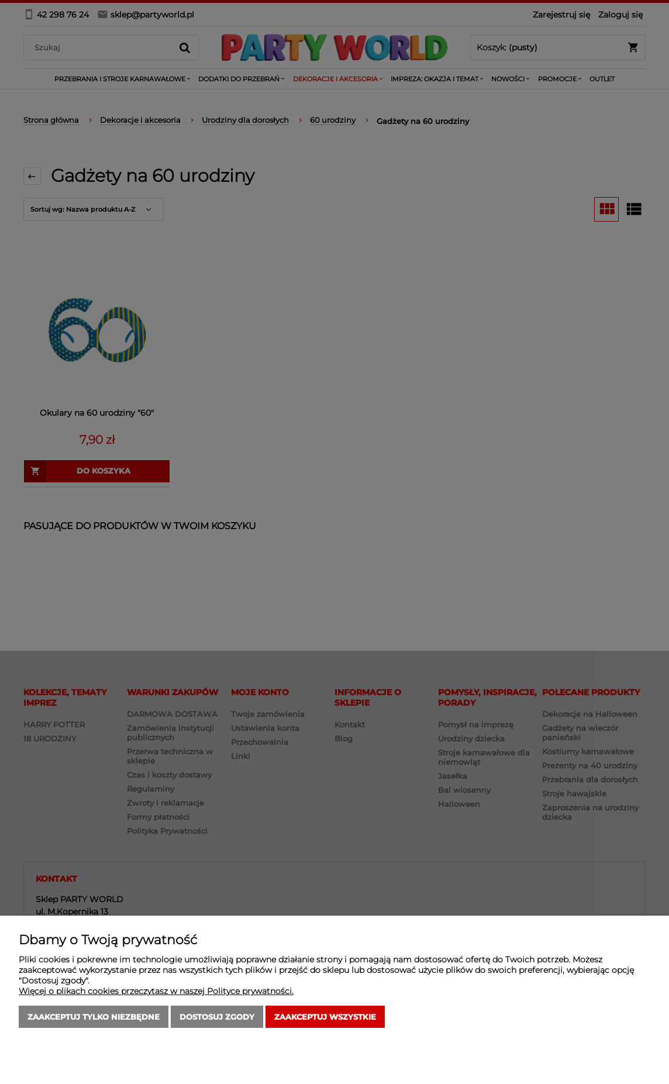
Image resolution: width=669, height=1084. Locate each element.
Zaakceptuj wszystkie (325, 1016)
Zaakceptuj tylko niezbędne (93, 1016)
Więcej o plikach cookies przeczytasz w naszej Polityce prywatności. (156, 991)
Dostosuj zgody (217, 1016)
